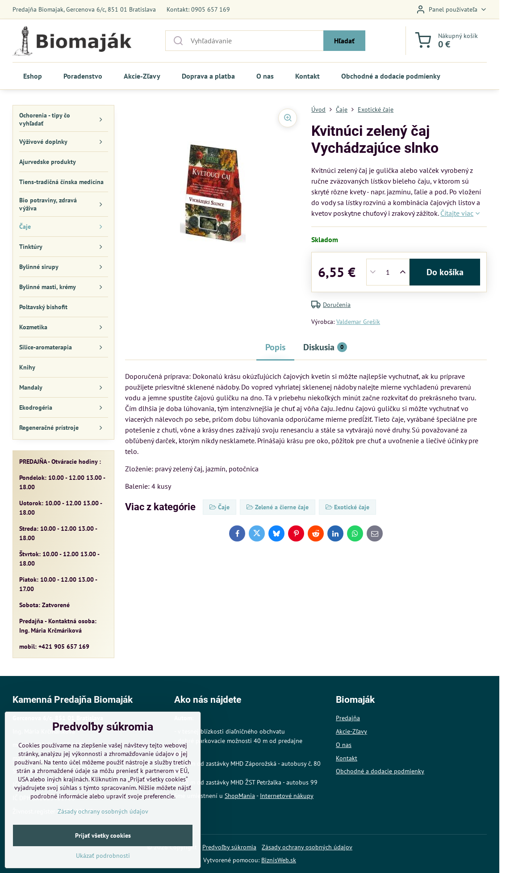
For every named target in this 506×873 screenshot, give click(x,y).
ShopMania (240, 796)
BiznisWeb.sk (278, 860)
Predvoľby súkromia (229, 847)
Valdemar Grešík (358, 322)
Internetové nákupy (287, 796)
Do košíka (445, 272)
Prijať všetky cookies (103, 858)
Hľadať (344, 40)
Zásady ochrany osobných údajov (307, 847)
